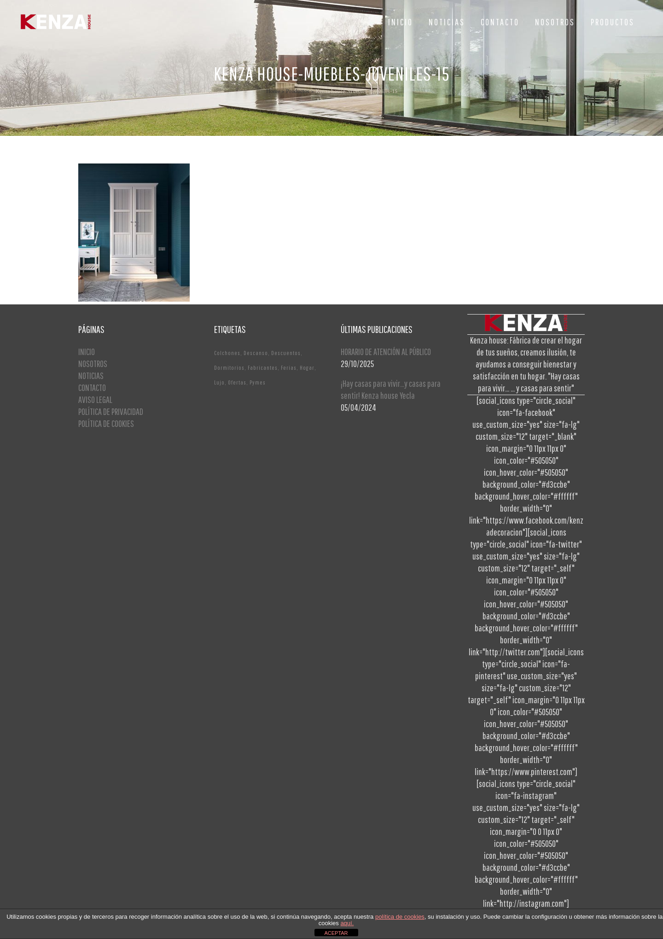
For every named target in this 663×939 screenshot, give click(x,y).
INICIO (86, 351)
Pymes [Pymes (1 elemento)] (258, 382)
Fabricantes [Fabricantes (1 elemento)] (263, 367)
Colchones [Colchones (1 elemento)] (227, 353)
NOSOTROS (92, 363)
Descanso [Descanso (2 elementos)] (256, 353)
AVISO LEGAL (95, 399)
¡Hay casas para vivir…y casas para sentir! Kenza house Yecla (391, 389)
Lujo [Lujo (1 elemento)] (219, 382)
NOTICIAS (91, 375)
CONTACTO (92, 387)
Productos (297, 91)
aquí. (347, 923)
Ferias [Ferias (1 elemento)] (289, 367)
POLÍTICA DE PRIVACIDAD (110, 411)
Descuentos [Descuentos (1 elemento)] (286, 353)
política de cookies (400, 916)
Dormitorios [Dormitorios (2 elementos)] (229, 367)
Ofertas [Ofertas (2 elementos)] (237, 382)
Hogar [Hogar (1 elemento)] (307, 367)
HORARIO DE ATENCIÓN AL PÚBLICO (386, 351)
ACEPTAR (336, 933)
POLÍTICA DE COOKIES (106, 423)
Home (273, 91)
